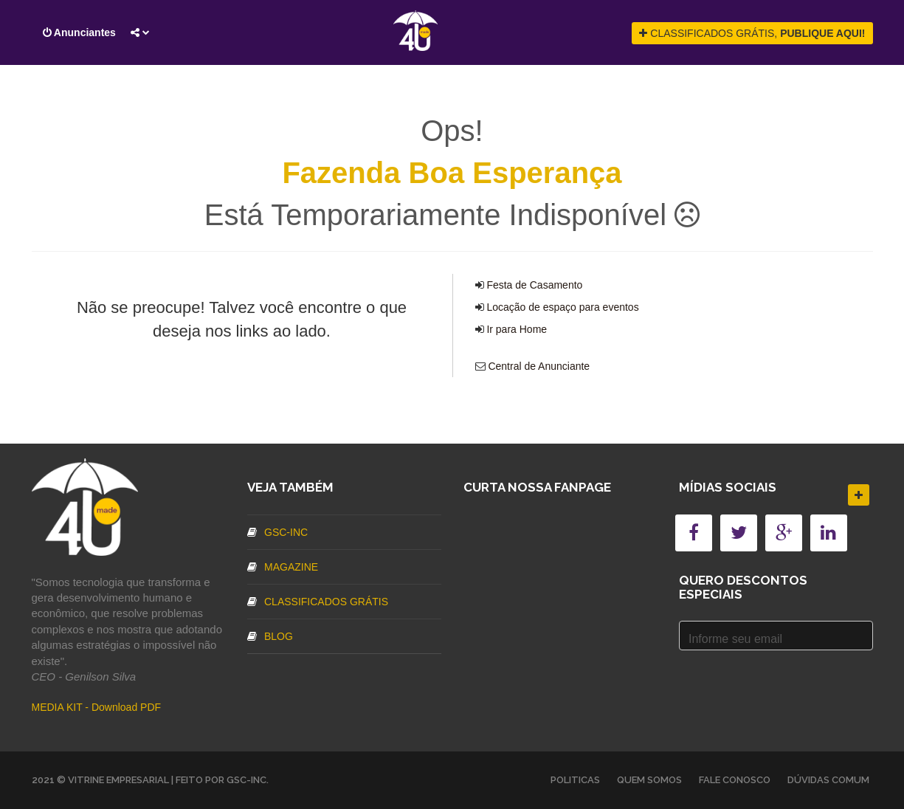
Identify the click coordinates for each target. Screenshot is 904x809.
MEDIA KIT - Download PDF (97, 707)
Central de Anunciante (539, 366)
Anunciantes (79, 32)
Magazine (282, 567)
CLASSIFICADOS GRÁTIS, (752, 33)
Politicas (575, 779)
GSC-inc (277, 532)
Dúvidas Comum (828, 779)
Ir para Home (516, 329)
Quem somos (649, 779)
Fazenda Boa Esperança (451, 172)
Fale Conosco (734, 779)
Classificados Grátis (317, 601)
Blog (270, 636)
